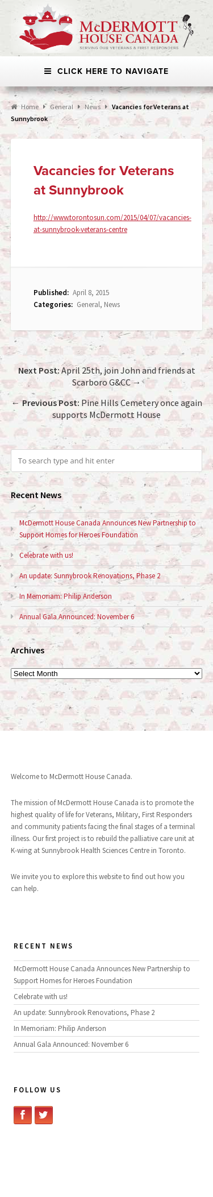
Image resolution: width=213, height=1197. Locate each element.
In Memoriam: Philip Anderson (65, 596)
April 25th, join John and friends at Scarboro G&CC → (106, 376)
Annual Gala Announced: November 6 (76, 617)
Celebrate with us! (46, 555)
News (93, 106)
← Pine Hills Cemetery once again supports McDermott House (106, 408)
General (88, 304)
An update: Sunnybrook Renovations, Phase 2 (89, 576)
